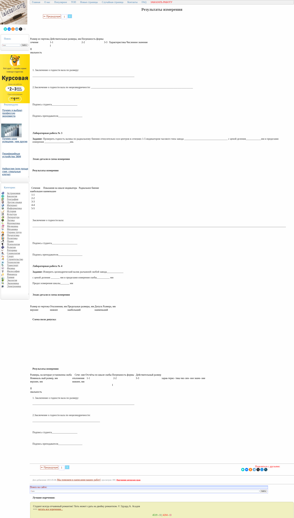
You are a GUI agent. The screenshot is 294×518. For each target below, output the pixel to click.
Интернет (12, 205)
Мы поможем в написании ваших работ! (79, 479)
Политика (12, 238)
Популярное (60, 2)
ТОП (73, 2)
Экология (12, 280)
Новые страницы (89, 2)
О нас (47, 2)
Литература (13, 217)
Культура (12, 214)
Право (10, 241)
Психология (13, 244)
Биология (12, 196)
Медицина (12, 226)
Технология (13, 262)
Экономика (13, 283)
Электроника (14, 286)
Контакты (132, 2)
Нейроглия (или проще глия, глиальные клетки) (15, 171)
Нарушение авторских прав (128, 480)
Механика (12, 229)
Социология (13, 253)
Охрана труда (14, 232)
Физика (11, 268)
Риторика (12, 250)
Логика (11, 220)
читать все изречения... (50, 509)
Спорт (10, 256)
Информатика (14, 208)
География (12, 199)
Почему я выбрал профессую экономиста (12, 113)
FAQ (144, 2)
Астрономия (13, 193)
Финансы (12, 274)
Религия (11, 247)
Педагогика (13, 235)
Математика (13, 223)
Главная (36, 2)
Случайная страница (112, 2)
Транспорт (12, 265)
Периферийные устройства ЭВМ (11, 155)
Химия (10, 277)
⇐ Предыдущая (52, 16)
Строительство (15, 259)
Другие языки (14, 202)
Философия (13, 271)
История (11, 211)
